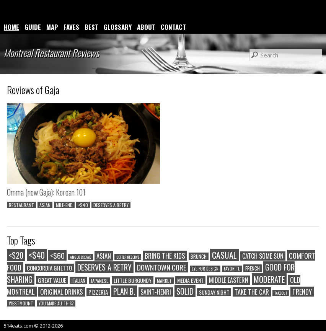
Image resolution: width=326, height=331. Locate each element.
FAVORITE (232, 269)
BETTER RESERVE (127, 257)
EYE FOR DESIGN (205, 269)
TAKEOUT (280, 293)
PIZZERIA (98, 292)
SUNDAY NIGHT (214, 292)
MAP (52, 27)
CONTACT (173, 27)
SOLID (185, 291)
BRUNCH (199, 256)
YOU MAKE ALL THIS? (56, 303)
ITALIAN (78, 280)
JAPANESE (99, 280)
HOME (11, 27)
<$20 (16, 255)
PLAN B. (124, 291)
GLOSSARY (118, 27)
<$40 (83, 205)
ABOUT (146, 27)
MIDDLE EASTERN (228, 280)
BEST (91, 27)
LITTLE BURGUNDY (133, 280)
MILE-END (64, 205)
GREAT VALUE (52, 280)
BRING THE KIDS (165, 256)
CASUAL (224, 255)
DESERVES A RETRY (111, 205)
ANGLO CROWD (80, 257)
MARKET (164, 280)
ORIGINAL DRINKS (61, 292)
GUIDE (32, 27)
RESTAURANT (21, 205)
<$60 (57, 255)
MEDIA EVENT (190, 280)
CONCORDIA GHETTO (49, 268)
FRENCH (252, 268)
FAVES (71, 27)
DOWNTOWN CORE (161, 267)
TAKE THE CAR (252, 292)
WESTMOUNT (21, 303)
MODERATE (269, 279)
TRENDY (302, 292)
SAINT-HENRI (155, 292)
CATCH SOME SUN (263, 256)
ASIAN (45, 205)
